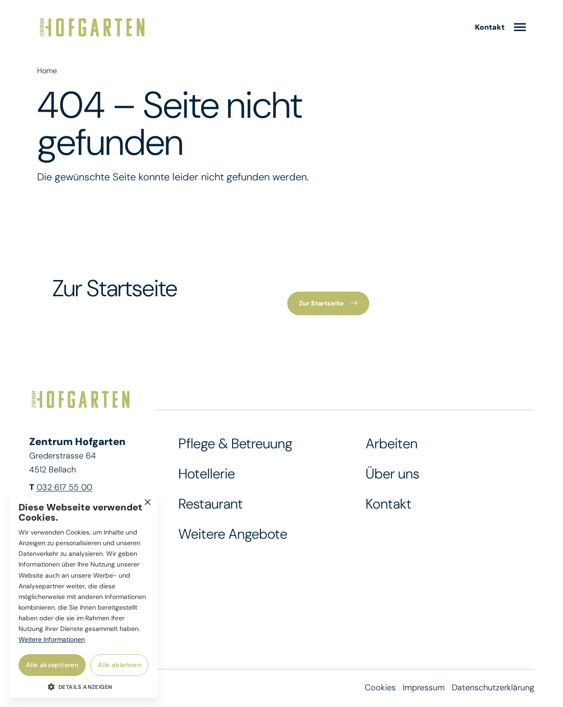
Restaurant (210, 504)
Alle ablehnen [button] (119, 665)
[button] (83, 686)
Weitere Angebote (232, 534)
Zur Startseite (321, 303)
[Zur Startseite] (92, 27)
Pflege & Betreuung (235, 444)
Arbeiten (392, 444)
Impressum (424, 688)
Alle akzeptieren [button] (52, 665)
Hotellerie (206, 474)
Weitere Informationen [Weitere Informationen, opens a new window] (52, 639)
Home (47, 71)
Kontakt (388, 504)
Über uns (392, 474)
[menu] (520, 28)
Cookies (380, 688)
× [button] (147, 502)
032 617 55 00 (64, 487)
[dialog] (83, 595)
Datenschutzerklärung (493, 688)
